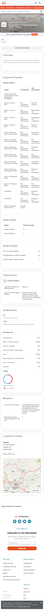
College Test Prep (8, 563)
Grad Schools (10, 7)
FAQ (24, 595)
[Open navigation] (40, 2)
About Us (26, 588)
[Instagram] (29, 521)
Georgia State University (23, 7)
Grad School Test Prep (9, 566)
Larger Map (35, 490)
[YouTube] (24, 521)
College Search (27, 563)
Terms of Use (7, 597)
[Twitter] (14, 521)
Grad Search (27, 566)
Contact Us (26, 592)
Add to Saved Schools (22, 48)
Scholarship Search (29, 570)
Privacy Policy (7, 595)
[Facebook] (19, 521)
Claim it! (34, 34)
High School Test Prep (9, 576)
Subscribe (22, 548)
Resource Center (28, 573)
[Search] (36, 2)
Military (5, 573)
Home (2, 7)
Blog (24, 598)
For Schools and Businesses (11, 580)
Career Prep (6, 570)
